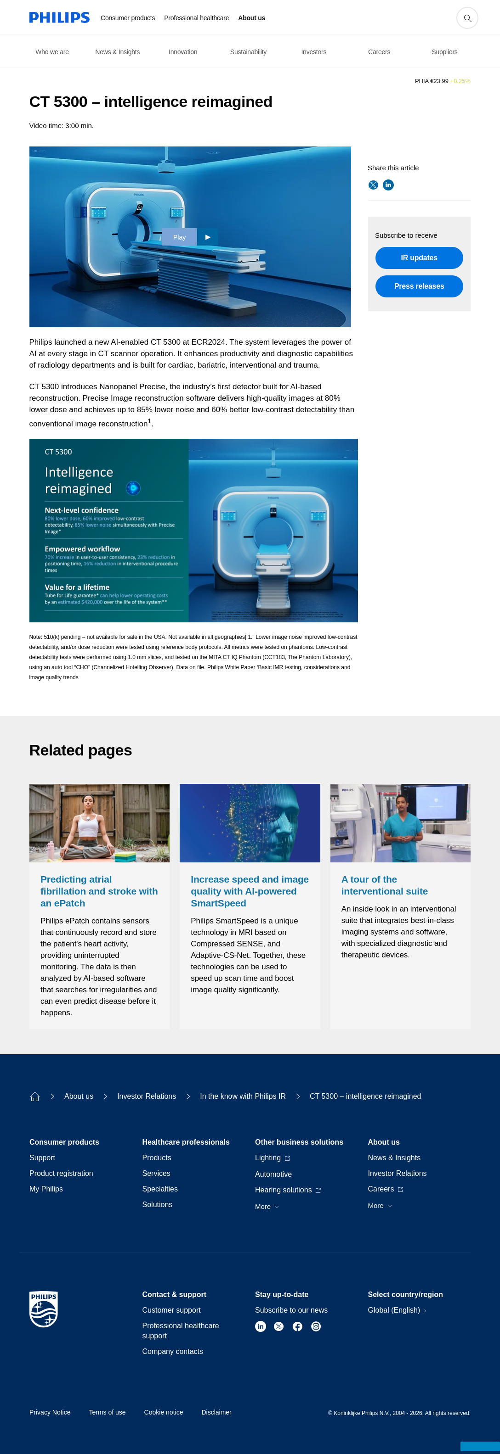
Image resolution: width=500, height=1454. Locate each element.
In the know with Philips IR (243, 1096)
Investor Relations (146, 1096)
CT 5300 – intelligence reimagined (365, 1096)
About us (78, 1096)
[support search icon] (467, 18)
